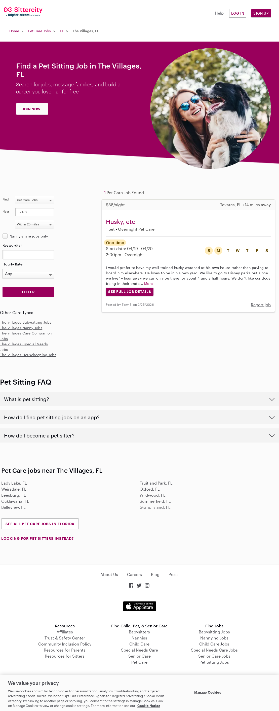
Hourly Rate (12, 264)
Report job (261, 304)
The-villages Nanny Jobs (21, 328)
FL (62, 31)
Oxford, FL (150, 489)
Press (174, 574)
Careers (134, 574)
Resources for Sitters (65, 656)
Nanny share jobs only (29, 236)
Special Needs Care (139, 650)
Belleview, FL (13, 507)
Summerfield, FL (155, 501)
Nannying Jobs (214, 637)
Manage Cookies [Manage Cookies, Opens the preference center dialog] (207, 692)
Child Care (139, 643)
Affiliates (65, 631)
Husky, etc (120, 221)
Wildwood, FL (153, 495)
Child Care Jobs (214, 643)
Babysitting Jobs (214, 631)
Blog (155, 574)
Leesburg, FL (13, 495)
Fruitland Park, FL (156, 483)
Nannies (139, 637)
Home (14, 31)
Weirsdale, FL (13, 489)
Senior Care (139, 656)
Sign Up (261, 13)
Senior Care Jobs (214, 656)
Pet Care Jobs (39, 31)
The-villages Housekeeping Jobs (28, 355)
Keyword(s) (12, 245)
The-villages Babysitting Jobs (26, 322)
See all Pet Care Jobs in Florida (40, 524)
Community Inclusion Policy (64, 643)
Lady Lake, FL (14, 483)
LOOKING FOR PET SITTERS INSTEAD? (37, 538)
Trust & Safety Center (65, 637)
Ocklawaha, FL (15, 501)
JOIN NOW (31, 109)
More (148, 283)
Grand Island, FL (155, 507)
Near (6, 211)
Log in (237, 13)
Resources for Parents (65, 650)
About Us (109, 574)
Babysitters (139, 631)
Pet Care (139, 662)
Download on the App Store (139, 606)
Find (6, 199)
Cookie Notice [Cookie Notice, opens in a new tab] (148, 706)
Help (219, 13)
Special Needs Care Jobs (214, 650)
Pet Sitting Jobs (214, 662)
